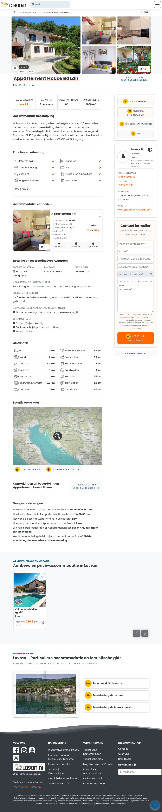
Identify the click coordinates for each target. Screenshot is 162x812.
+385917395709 (126, 176)
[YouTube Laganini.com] (32, 750)
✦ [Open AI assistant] (155, 805)
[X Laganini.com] (16, 757)
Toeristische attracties (63, 469)
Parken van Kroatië (59, 764)
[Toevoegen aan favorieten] (135, 124)
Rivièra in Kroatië (93, 778)
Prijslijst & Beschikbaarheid (135, 112)
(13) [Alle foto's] (144, 69)
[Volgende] (145, 633)
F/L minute (93, 245)
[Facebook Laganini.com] (16, 750)
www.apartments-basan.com (134, 209)
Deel (145, 12)
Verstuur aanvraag (135, 101)
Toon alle (22, 189)
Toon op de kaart (28, 469)
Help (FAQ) (124, 759)
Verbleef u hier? (134, 78)
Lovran (40, 12)
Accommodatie (27, 12)
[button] (57, 436)
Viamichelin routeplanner (63, 778)
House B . (23, 67)
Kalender (76, 245)
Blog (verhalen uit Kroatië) (98, 764)
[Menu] (157, 4)
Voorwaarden (21, 787)
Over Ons (123, 754)
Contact (123, 748)
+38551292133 (125, 185)
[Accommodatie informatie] (42, 617)
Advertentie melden (135, 353)
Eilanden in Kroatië (94, 783)
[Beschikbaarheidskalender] (42, 622)
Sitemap (36, 787)
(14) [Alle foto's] (44, 247)
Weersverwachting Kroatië (63, 750)
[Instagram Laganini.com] (24, 750)
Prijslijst (59, 245)
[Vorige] (137, 633)
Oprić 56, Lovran (23, 85)
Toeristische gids (93, 759)
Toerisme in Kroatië (59, 783)
